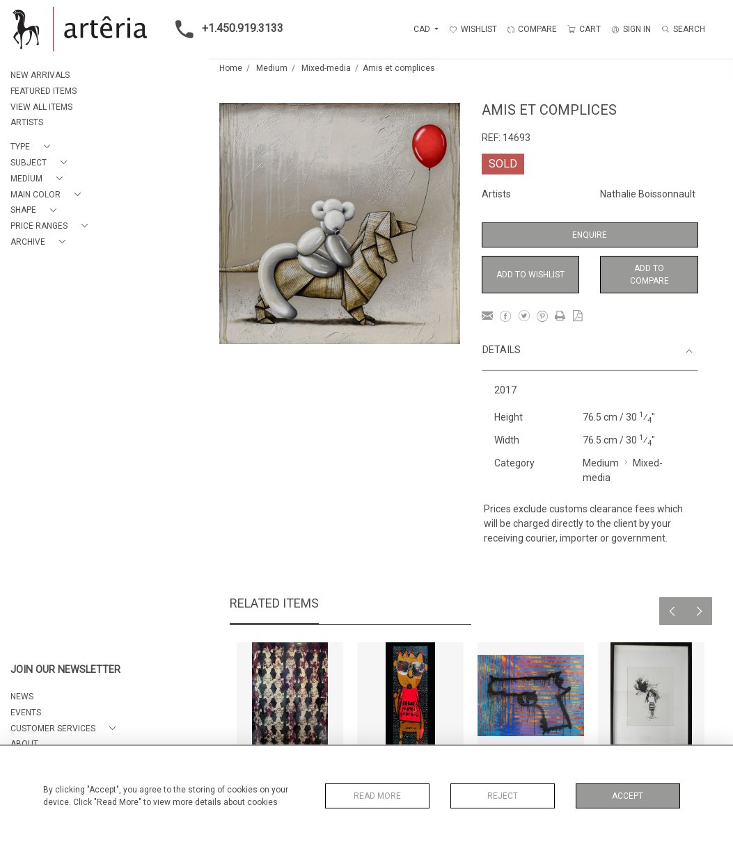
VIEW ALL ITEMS (41, 107)
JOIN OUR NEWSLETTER (65, 670)
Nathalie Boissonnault (647, 194)
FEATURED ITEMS (43, 91)
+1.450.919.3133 (225, 29)
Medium (271, 68)
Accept (627, 796)
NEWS (21, 696)
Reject (502, 796)
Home (230, 68)
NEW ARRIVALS (40, 75)
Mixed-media (326, 68)
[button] (33, 147)
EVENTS (25, 712)
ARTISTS (26, 122)
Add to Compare (649, 274)
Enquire (589, 235)
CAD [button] (422, 29)
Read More (377, 796)
